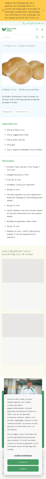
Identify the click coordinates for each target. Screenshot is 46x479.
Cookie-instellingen (23, 455)
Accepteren (23, 462)
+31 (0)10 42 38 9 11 (33, 23)
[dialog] (23, 434)
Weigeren (23, 469)
